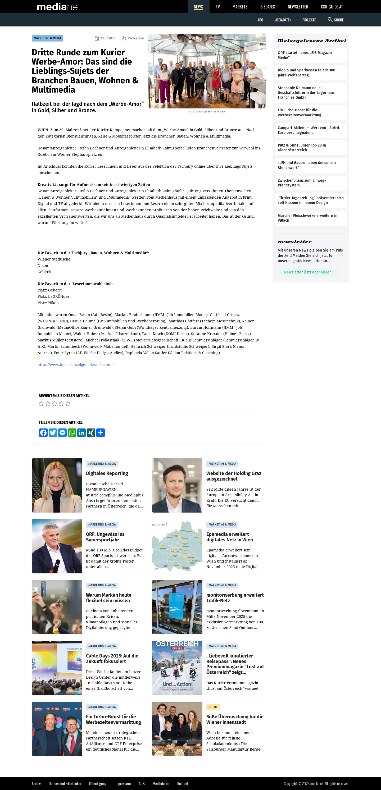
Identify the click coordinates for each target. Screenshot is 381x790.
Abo (260, 19)
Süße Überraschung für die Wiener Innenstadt (235, 719)
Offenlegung (98, 783)
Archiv (36, 783)
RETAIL (213, 707)
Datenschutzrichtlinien (65, 783)
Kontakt (182, 783)
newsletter (294, 241)
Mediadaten (282, 19)
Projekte (309, 19)
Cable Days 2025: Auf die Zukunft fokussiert (112, 658)
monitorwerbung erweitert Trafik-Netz (235, 597)
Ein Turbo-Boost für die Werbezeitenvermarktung (113, 719)
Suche (335, 19)
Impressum (123, 783)
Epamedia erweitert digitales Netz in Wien (229, 537)
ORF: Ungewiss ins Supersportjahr (105, 537)
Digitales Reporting (107, 473)
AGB (142, 783)
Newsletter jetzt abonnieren (308, 272)
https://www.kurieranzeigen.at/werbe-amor (76, 364)
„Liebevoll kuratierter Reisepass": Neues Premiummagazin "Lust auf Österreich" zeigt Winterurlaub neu (235, 664)
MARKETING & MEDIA (47, 38)
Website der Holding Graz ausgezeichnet (233, 476)
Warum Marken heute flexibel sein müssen (108, 597)
